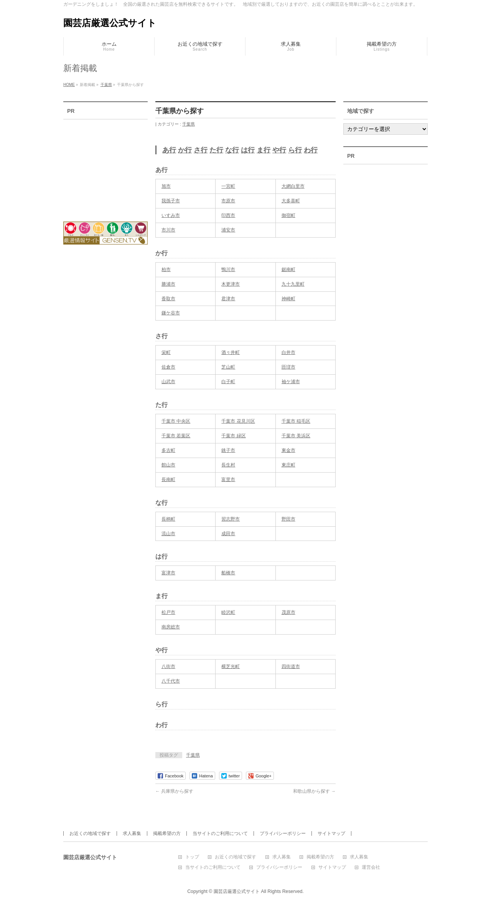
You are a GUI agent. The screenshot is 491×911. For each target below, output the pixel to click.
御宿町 (288, 215)
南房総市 (170, 627)
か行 (185, 150)
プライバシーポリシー (283, 833)
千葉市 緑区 (233, 435)
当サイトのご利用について (220, 833)
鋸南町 (288, 269)
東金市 (288, 450)
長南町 (168, 479)
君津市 (228, 298)
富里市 (228, 479)
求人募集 (132, 833)
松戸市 (168, 612)
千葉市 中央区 (175, 421)
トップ (192, 857)
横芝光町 (230, 666)
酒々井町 (230, 352)
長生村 (228, 465)
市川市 (168, 230)
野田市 (288, 519)
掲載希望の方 (167, 833)
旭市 (166, 186)
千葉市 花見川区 (238, 421)
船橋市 (228, 572)
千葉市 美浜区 (296, 435)
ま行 (263, 150)
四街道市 (291, 666)
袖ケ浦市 (291, 381)
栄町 (166, 352)
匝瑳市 (288, 367)
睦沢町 (228, 612)
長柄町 (168, 519)
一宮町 (228, 186)
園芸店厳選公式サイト (110, 23)
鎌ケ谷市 (170, 313)
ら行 (295, 150)
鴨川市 (228, 269)
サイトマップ (331, 833)
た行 (216, 150)
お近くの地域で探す (90, 833)
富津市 (168, 572)
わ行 (311, 150)
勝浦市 (168, 284)
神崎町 (288, 298)
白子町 (228, 381)
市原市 (228, 200)
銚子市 (228, 450)
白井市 (288, 352)
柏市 (166, 269)
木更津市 (230, 284)
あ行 (169, 150)
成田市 (228, 533)
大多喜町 (291, 200)
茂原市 (288, 612)
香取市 (168, 298)
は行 (248, 150)
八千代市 (170, 681)
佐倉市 (168, 367)
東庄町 (288, 465)
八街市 (168, 666)
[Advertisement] (105, 165)
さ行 (201, 150)
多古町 (168, 450)
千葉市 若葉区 (175, 435)
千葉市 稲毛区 (296, 421)
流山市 (168, 533)
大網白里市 (293, 186)
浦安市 (228, 230)
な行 (232, 150)
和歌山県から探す (314, 791)
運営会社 (371, 867)
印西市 (228, 215)
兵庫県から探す (174, 791)
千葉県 (188, 124)
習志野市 (230, 519)
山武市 (168, 381)
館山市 (168, 465)
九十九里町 (293, 284)
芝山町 (228, 367)
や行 (279, 150)
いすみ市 (170, 215)
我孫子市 (170, 200)
